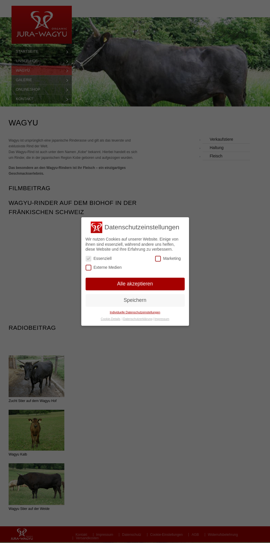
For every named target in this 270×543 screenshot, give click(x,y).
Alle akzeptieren (135, 284)
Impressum (161, 319)
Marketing (168, 258)
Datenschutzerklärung (138, 319)
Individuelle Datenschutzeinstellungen (135, 312)
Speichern (135, 300)
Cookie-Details (110, 319)
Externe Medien (104, 267)
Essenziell (99, 258)
